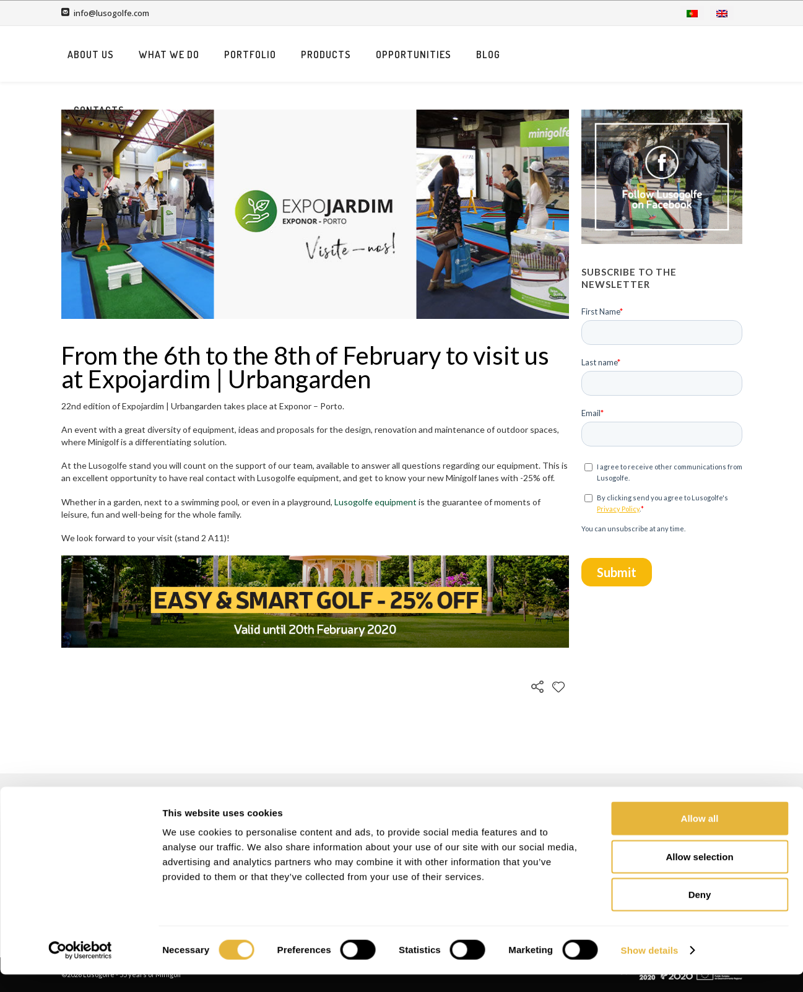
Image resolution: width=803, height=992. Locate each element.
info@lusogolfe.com (111, 13)
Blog (642, 54)
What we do (323, 54)
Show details (650, 967)
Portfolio (404, 54)
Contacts (704, 54)
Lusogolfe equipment (375, 502)
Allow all (700, 835)
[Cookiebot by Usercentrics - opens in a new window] (80, 968)
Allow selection (699, 874)
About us (245, 54)
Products (480, 54)
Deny (699, 912)
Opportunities (568, 54)
